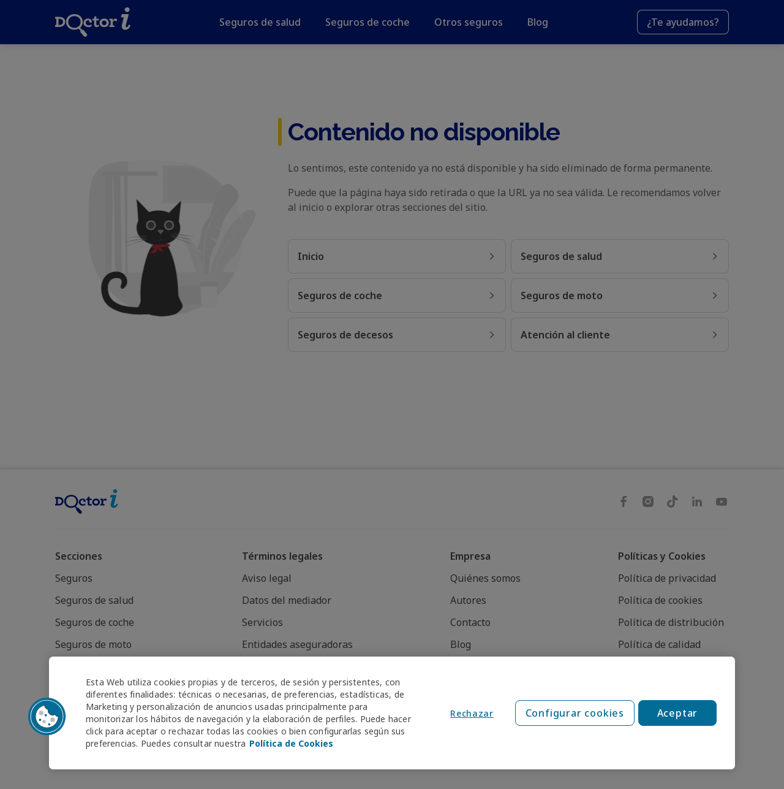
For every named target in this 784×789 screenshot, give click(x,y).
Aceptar (677, 713)
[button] (47, 716)
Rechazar (472, 713)
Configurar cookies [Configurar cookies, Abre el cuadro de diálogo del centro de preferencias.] (575, 713)
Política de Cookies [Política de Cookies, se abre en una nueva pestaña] (291, 743)
